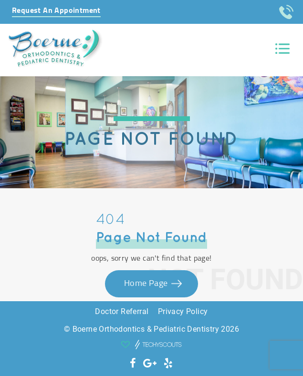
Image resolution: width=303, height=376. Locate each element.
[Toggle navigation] (282, 49)
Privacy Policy (183, 311)
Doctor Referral (121, 311)
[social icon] (133, 363)
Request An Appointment (56, 10)
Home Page (147, 283)
